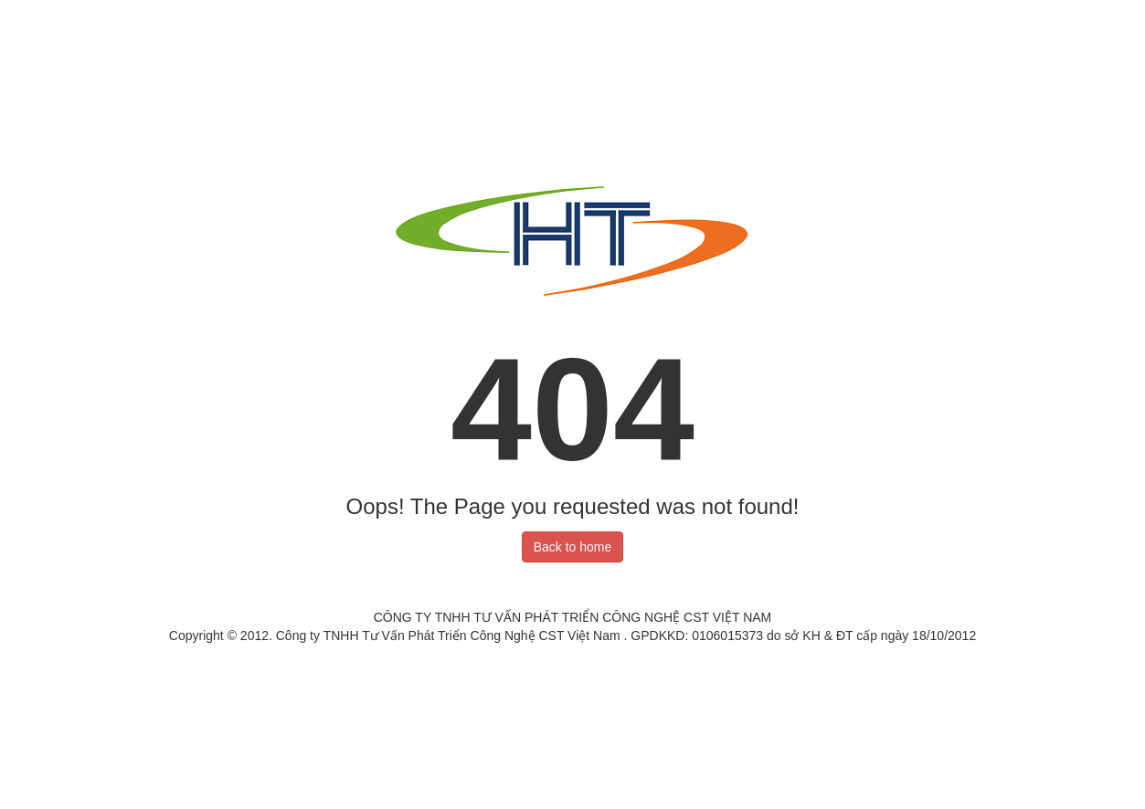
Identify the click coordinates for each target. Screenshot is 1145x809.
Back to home (573, 547)
